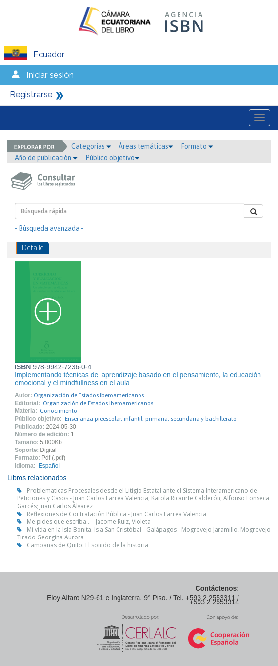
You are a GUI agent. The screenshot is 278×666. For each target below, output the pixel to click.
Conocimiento (58, 411)
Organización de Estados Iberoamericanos (89, 395)
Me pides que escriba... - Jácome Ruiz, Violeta (89, 521)
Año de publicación (46, 158)
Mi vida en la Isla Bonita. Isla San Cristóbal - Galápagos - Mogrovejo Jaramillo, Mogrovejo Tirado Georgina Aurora (144, 533)
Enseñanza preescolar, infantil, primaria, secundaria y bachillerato (151, 418)
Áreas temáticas (146, 146)
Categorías (91, 146)
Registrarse (31, 94)
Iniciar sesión (50, 75)
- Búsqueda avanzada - (49, 228)
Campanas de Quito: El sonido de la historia (87, 545)
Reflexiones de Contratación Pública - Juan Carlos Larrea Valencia (116, 514)
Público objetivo (112, 158)
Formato (197, 146)
